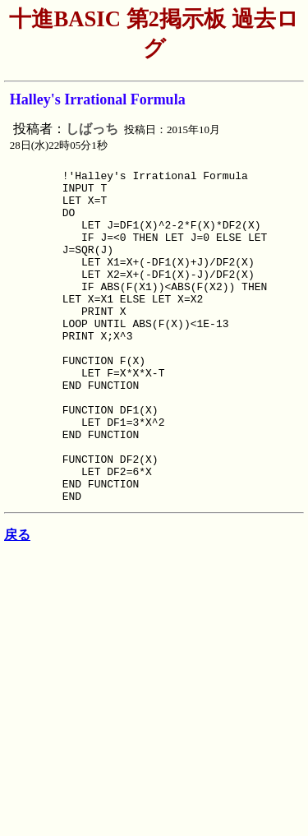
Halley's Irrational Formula (98, 99)
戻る (17, 604)
